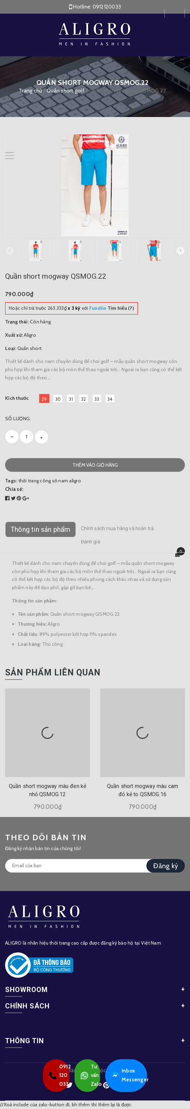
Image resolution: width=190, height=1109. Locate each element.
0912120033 (107, 7)
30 (58, 399)
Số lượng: (18, 418)
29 (44, 399)
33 (96, 399)
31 (71, 399)
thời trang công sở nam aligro (49, 481)
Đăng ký (165, 866)
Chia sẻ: (14, 489)
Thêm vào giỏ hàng (95, 465)
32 (83, 399)
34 (110, 399)
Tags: (11, 481)
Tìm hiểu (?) (111, 308)
